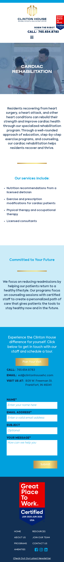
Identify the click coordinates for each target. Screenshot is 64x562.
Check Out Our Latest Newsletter (32, 558)
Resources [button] (39, 531)
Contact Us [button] (39, 543)
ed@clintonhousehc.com (35, 375)
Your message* (19, 438)
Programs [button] (20, 543)
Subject (13, 425)
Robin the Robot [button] (44, 28)
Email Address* (19, 412)
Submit (45, 464)
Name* (12, 400)
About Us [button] (20, 537)
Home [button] (17, 531)
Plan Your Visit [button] (32, 362)
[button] (32, 37)
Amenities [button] (19, 549)
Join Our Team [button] (41, 537)
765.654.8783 (48, 31)
